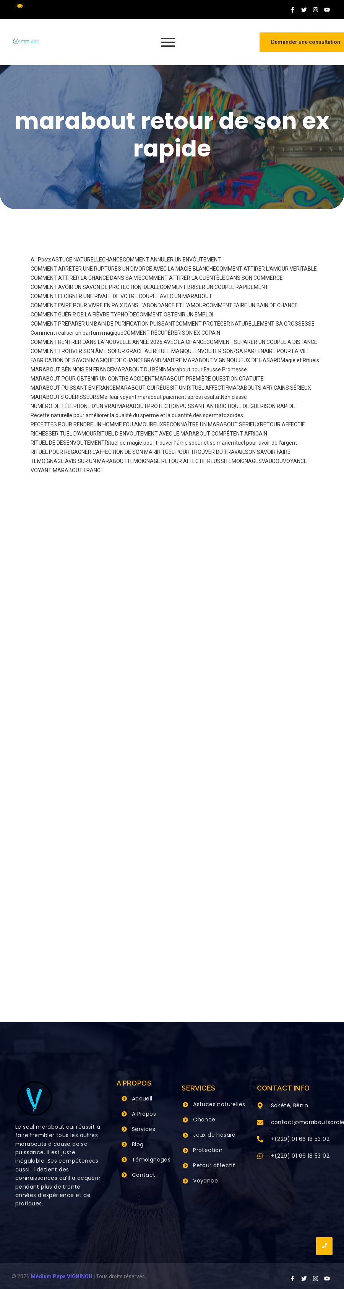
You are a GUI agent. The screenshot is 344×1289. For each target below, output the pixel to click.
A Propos (144, 1114)
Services (143, 1129)
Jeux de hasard (214, 1135)
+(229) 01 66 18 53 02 (300, 1139)
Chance (204, 1119)
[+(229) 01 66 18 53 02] (260, 1140)
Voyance (205, 1180)
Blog (138, 1144)
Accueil (142, 1098)
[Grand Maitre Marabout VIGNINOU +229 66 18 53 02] (26, 41)
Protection (207, 1150)
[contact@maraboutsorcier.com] (260, 1123)
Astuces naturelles (219, 1104)
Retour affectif (214, 1165)
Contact (144, 1175)
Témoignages (151, 1159)
